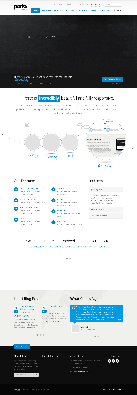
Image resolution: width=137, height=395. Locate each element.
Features (70, 10)
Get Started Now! (112, 79)
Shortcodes (46, 10)
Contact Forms (98, 209)
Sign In (118, 10)
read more (31, 328)
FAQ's (105, 389)
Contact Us (69, 5)
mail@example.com (84, 371)
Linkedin (99, 4)
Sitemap (112, 389)
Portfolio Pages (99, 215)
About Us (58, 5)
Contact (119, 389)
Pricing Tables (98, 189)
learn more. (118, 83)
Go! (36, 375)
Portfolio (82, 10)
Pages (93, 10)
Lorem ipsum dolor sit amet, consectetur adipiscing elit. (24, 311)
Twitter (95, 4)
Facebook (91, 4)
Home (35, 10)
